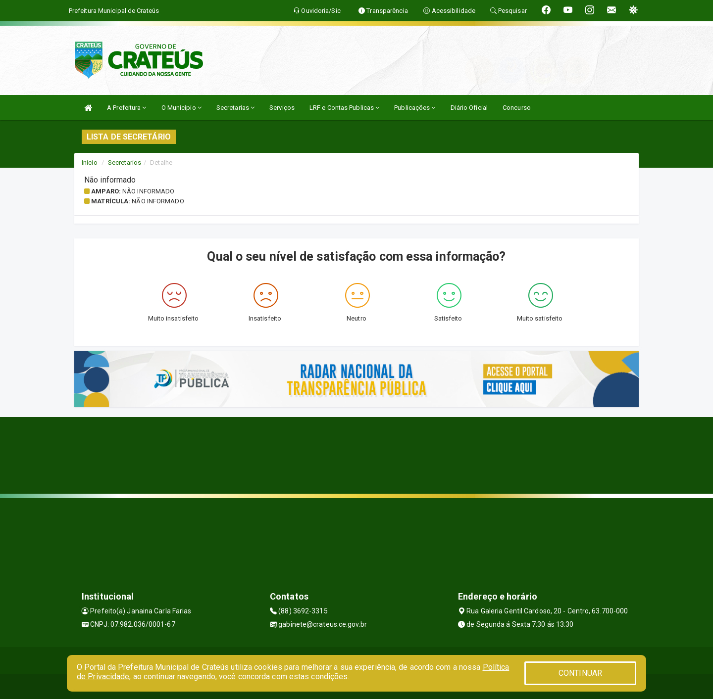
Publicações (414, 107)
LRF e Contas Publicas (344, 107)
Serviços (282, 107)
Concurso (517, 107)
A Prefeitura (126, 107)
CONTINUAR (580, 673)
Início (90, 162)
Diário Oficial (469, 107)
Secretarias (235, 107)
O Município (181, 107)
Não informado (148, 191)
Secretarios (124, 162)
